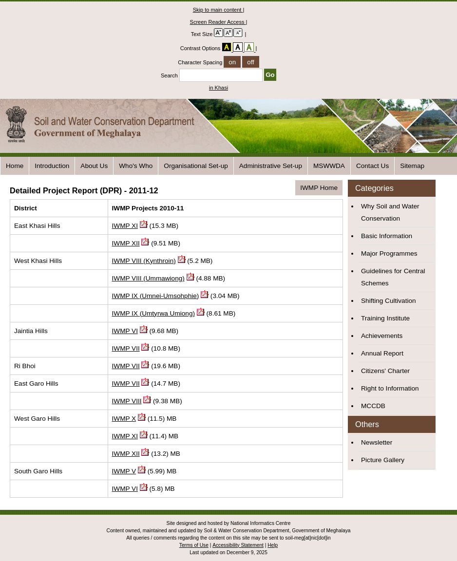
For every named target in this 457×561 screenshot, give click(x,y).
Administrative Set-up (270, 165)
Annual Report (382, 353)
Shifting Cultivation (388, 300)
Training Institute (385, 318)
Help (272, 545)
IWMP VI (125, 331)
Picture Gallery (382, 460)
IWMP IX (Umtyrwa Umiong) (153, 313)
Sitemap (412, 165)
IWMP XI (125, 225)
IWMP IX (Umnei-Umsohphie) (155, 295)
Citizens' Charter (385, 370)
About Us (94, 165)
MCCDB (373, 406)
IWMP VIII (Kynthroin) (144, 260)
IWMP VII (126, 348)
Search (212, 75)
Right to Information (390, 388)
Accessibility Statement (238, 545)
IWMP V (124, 471)
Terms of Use (194, 545)
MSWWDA (329, 165)
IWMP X (124, 418)
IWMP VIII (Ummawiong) (148, 278)
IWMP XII (126, 243)
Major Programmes (389, 253)
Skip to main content (218, 10)
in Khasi (218, 88)
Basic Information (386, 236)
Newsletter (376, 442)
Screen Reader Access (218, 22)
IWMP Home (319, 187)
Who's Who (135, 165)
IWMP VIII (127, 401)
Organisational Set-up (196, 165)
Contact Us (372, 165)
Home (14, 165)
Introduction (52, 165)
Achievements (381, 335)
